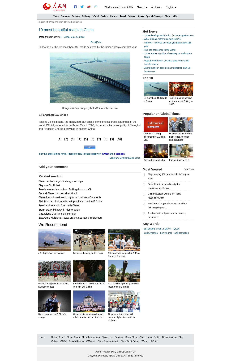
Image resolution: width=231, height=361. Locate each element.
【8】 (105, 139)
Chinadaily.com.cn (91, 337)
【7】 (99, 139)
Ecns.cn (119, 337)
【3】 (72, 139)
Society (104, 16)
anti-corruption (181, 233)
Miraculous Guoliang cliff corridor (57, 213)
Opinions (65, 16)
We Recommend (52, 224)
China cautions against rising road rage (60, 181)
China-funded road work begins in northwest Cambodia (69, 197)
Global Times (73, 337)
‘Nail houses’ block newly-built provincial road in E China (70, 201)
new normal (166, 233)
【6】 (92, 139)
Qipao (177, 228)
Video (175, 16)
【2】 (66, 139)
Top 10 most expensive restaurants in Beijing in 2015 (181, 101)
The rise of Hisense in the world (159, 50)
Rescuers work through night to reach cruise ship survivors (180, 136)
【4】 (79, 139)
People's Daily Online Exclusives (65, 22)
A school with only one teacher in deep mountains (167, 215)
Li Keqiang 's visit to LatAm (157, 228)
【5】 (86, 139)
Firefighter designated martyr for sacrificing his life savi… (164, 186)
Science (131, 16)
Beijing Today (58, 337)
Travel (123, 16)
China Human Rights (149, 337)
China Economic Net (108, 341)
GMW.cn (91, 341)
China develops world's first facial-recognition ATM (169, 35)
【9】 (112, 139)
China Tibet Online (129, 341)
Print (99, 42)
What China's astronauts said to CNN (162, 39)
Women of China (149, 341)
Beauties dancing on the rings (88, 253)
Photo (167, 16)
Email (93, 42)
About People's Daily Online (109, 351)
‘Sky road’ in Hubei (49, 185)
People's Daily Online (50, 37)
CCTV (63, 341)
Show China (131, 337)
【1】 (59, 139)
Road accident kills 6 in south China (58, 205)
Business (76, 16)
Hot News (150, 31)
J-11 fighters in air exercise (51, 253)
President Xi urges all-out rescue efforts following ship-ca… (167, 205)
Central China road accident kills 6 (57, 193)
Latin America (151, 233)
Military (86, 16)
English (41, 22)
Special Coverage (154, 16)
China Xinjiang (169, 337)
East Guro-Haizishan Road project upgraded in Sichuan (70, 217)
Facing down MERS (179, 160)
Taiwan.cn (107, 337)
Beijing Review (76, 341)
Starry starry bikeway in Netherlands (59, 209)
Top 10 (148, 78)
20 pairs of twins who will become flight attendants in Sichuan (121, 317)
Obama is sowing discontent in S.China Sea (154, 136)
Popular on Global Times (161, 113)
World (96, 16)
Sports (140, 16)
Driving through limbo (154, 160)
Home (56, 16)
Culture (113, 16)
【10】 (119, 139)
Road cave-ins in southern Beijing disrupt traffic (65, 189)
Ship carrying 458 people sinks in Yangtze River (168, 176)
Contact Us (130, 351)
